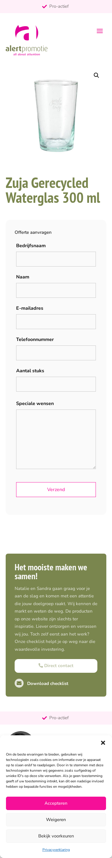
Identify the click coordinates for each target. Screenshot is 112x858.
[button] (103, 743)
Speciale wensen (35, 404)
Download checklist (41, 683)
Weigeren (56, 820)
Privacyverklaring (56, 849)
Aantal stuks (30, 371)
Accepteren (56, 803)
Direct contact (56, 666)
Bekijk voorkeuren (56, 836)
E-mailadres (29, 308)
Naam (22, 277)
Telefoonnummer (35, 339)
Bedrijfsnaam (31, 246)
